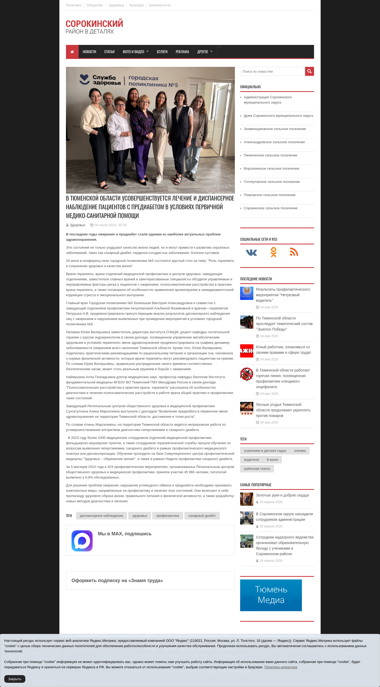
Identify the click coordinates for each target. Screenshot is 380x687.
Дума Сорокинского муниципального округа (278, 116)
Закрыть (14, 679)
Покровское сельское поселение (270, 195)
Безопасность (160, 5)
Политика (73, 5)
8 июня (272, 460)
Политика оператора (280, 667)
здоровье (139, 516)
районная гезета (257, 469)
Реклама (182, 51)
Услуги (162, 51)
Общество (95, 5)
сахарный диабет (202, 516)
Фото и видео (133, 51)
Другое (202, 51)
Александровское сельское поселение (274, 142)
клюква (300, 451)
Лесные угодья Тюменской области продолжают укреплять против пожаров (283, 410)
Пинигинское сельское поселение (270, 155)
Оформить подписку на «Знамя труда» (117, 580)
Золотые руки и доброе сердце (282, 495)
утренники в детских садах (265, 451)
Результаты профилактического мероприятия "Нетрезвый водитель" (283, 295)
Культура (136, 5)
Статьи (109, 51)
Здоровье (116, 5)
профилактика (167, 516)
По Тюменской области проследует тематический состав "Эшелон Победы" (284, 323)
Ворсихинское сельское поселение (271, 168)
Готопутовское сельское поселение (272, 182)
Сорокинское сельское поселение (271, 208)
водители (251, 460)
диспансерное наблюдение (101, 516)
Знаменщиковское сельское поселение (275, 129)
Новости (89, 51)
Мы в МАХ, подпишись (125, 533)
